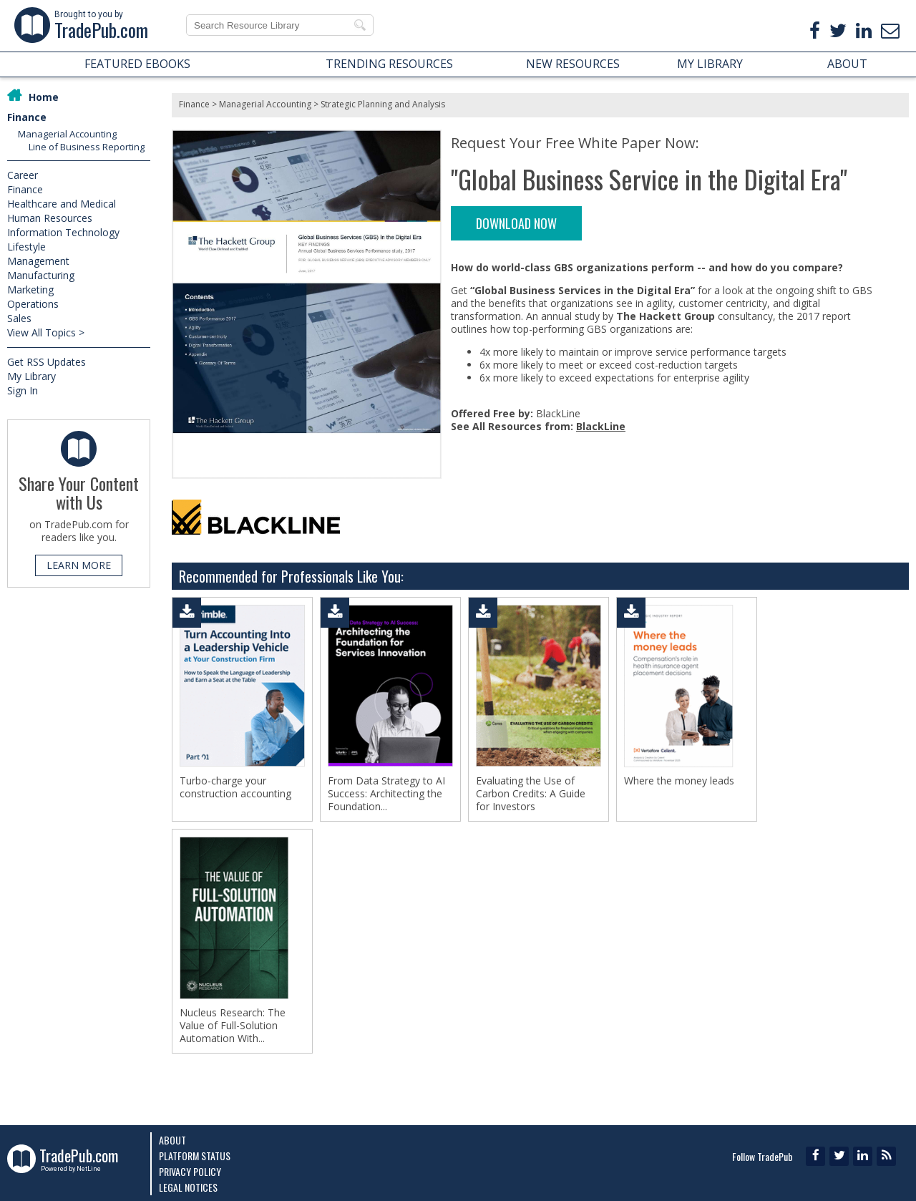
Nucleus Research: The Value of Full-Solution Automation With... (233, 1025)
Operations (33, 304)
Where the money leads (679, 780)
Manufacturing (40, 275)
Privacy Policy (190, 1171)
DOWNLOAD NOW (516, 223)
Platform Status (194, 1155)
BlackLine (600, 426)
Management (38, 261)
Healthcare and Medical (61, 203)
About (172, 1139)
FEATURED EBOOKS (137, 64)
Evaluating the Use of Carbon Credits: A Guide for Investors (530, 793)
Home (44, 97)
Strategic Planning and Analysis (383, 104)
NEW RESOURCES (573, 64)
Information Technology (63, 232)
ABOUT (847, 64)
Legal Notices (188, 1187)
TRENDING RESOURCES (389, 64)
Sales (19, 318)
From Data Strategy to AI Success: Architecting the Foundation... (386, 793)
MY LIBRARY (710, 64)
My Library (31, 376)
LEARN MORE (79, 565)
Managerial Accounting (67, 133)
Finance (27, 117)
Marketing (30, 289)
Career (22, 175)
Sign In (22, 390)
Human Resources (49, 218)
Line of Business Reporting (87, 146)
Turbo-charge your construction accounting (235, 787)
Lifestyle (26, 246)
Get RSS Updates (46, 362)
